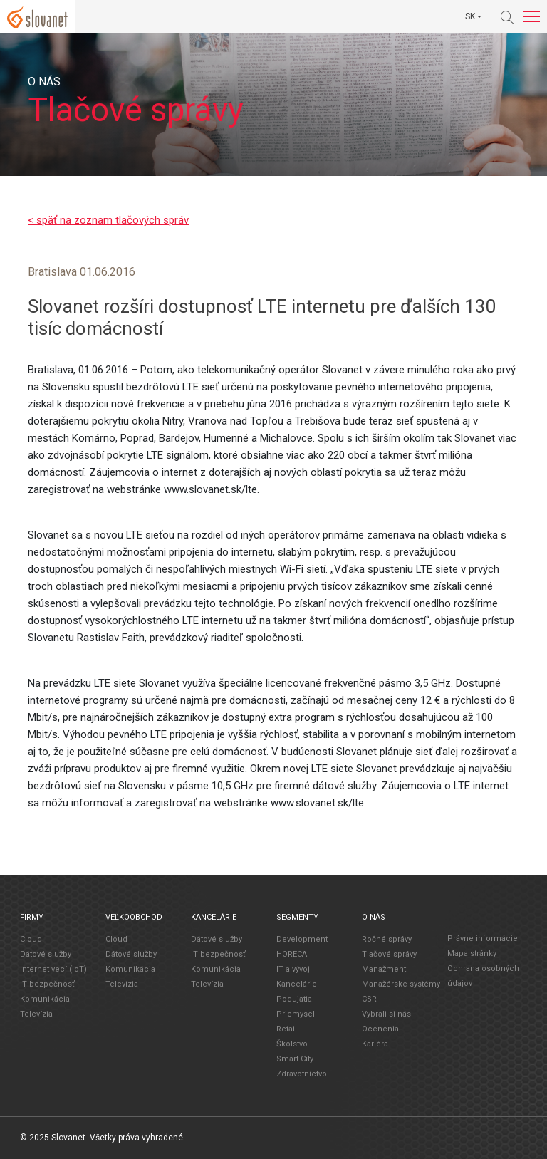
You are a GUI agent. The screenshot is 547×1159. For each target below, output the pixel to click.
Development (302, 939)
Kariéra (375, 1044)
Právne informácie (482, 938)
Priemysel (295, 1014)
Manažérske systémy (401, 984)
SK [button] (470, 16)
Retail (286, 1029)
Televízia (36, 1014)
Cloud (31, 939)
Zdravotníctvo (301, 1074)
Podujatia (294, 999)
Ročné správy (387, 939)
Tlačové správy (389, 954)
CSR (369, 999)
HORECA (291, 954)
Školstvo (292, 1044)
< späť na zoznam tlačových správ (108, 220)
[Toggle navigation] (531, 17)
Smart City (294, 1059)
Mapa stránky (471, 953)
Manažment (384, 969)
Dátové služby (45, 954)
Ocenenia (380, 1029)
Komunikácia (45, 999)
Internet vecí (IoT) (53, 969)
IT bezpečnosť (47, 984)
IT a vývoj (293, 969)
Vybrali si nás (386, 1014)
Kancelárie (296, 984)
